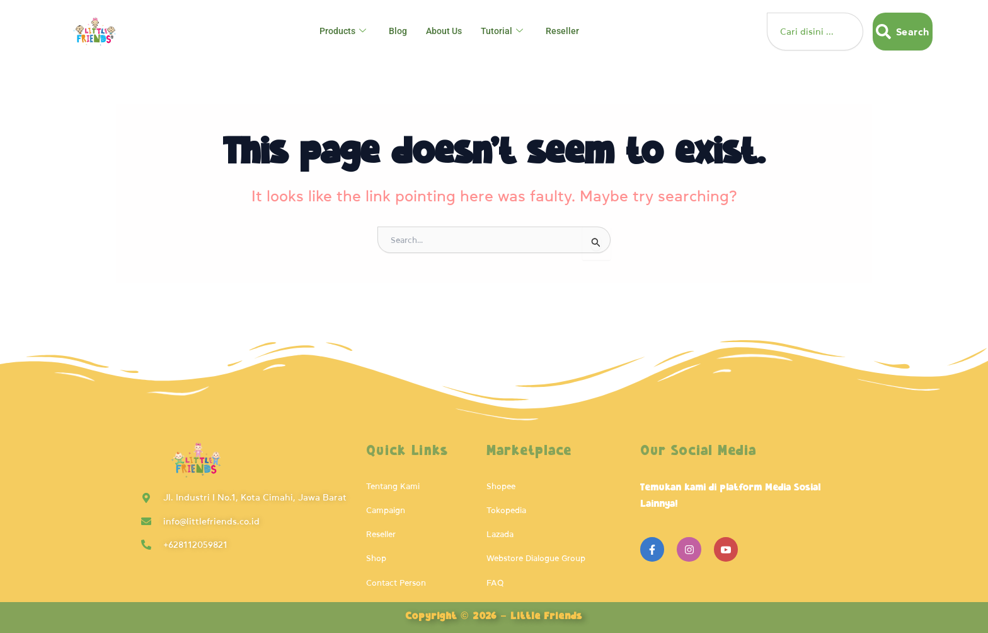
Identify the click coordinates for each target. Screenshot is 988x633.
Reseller (566, 31)
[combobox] (815, 31)
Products (340, 31)
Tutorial (505, 31)
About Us (445, 31)
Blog (397, 31)
